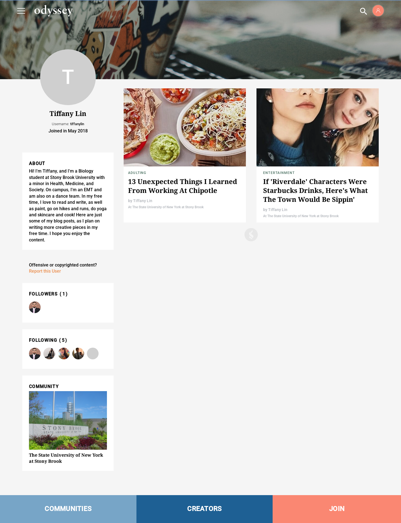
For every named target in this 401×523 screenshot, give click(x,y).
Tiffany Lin (142, 200)
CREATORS (204, 509)
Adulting (137, 173)
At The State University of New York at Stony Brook (166, 207)
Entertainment (279, 173)
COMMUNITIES (68, 509)
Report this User (45, 271)
